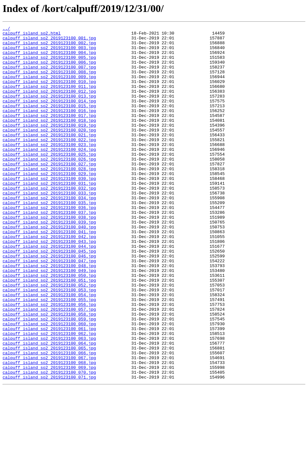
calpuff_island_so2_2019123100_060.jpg (49, 384)
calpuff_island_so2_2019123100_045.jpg (49, 296)
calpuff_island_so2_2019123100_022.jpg (49, 163)
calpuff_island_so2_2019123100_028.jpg (49, 198)
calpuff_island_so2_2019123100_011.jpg (49, 99)
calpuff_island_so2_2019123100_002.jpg (49, 46)
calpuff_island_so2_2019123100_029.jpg (49, 203)
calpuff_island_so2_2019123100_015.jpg (49, 122)
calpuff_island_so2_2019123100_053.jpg (49, 343)
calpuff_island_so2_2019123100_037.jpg (49, 250)
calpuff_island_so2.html (31, 35)
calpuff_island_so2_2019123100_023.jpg (49, 169)
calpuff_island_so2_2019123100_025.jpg (49, 180)
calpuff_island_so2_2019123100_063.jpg (49, 401)
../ (6, 29)
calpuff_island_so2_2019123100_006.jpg (49, 70)
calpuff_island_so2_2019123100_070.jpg (49, 442)
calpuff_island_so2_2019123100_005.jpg (49, 64)
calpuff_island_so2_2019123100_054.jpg (49, 349)
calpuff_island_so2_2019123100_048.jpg (49, 314)
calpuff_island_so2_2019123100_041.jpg (49, 273)
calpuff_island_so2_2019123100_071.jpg (49, 448)
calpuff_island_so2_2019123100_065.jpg (49, 413)
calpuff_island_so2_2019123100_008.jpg (49, 81)
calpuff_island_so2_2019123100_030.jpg (49, 209)
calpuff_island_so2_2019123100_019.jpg (49, 145)
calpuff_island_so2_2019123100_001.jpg (49, 41)
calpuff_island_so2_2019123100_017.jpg (49, 134)
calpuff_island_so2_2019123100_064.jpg (49, 407)
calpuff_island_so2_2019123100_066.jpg (49, 419)
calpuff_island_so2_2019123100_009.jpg (49, 87)
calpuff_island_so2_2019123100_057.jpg (49, 366)
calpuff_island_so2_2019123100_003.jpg (49, 52)
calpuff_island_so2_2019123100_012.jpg (49, 105)
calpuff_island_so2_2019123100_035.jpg (49, 238)
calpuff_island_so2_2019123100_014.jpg (49, 116)
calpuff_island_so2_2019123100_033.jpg (49, 227)
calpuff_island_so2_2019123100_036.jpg (49, 244)
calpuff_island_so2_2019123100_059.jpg (49, 378)
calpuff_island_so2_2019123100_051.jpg (49, 331)
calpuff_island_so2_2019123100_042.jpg (49, 279)
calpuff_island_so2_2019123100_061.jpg (49, 389)
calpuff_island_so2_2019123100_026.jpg (49, 186)
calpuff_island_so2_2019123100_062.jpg (49, 395)
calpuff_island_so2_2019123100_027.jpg (49, 192)
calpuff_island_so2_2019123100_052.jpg (49, 337)
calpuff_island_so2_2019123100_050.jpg (49, 325)
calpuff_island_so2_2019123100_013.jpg (49, 110)
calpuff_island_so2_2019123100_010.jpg (49, 93)
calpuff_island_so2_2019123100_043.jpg (49, 285)
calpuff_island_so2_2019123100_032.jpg (49, 221)
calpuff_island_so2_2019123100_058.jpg (49, 372)
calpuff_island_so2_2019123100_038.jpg (49, 256)
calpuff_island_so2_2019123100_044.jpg (49, 291)
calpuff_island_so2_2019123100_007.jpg (49, 75)
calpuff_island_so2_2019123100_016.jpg (49, 128)
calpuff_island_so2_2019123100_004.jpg (49, 58)
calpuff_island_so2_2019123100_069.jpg (49, 436)
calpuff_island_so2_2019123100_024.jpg (49, 174)
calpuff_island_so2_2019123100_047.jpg (49, 308)
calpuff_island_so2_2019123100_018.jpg (49, 139)
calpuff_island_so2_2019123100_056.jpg (49, 360)
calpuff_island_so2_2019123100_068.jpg (49, 430)
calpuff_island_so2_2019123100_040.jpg (49, 267)
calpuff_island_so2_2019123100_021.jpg (49, 157)
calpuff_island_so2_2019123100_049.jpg (49, 320)
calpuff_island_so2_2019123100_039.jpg (49, 262)
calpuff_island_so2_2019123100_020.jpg (49, 151)
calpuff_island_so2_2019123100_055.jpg (49, 355)
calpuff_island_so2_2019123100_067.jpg (49, 424)
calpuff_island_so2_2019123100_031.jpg (49, 215)
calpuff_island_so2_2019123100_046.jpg (49, 302)
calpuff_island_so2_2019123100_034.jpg (49, 232)
